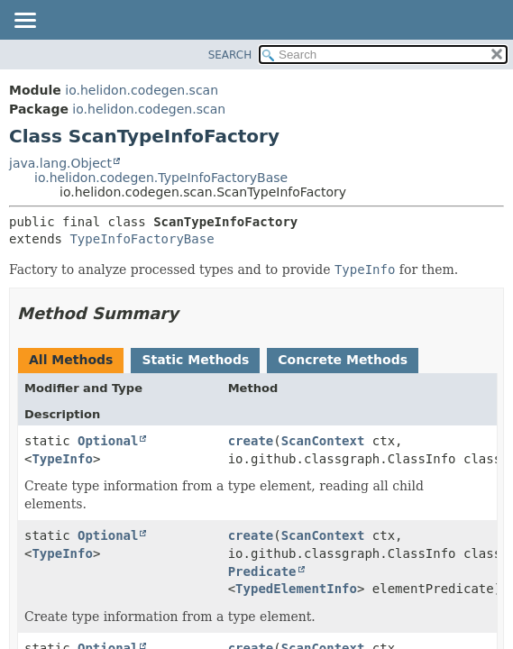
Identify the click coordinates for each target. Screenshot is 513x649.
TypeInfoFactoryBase (141, 239)
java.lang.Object (60, 163)
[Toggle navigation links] (24, 21)
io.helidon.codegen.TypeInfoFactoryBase (161, 177)
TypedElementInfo (296, 588)
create (251, 441)
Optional (108, 441)
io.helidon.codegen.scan (141, 90)
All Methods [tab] (71, 359)
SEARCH (230, 55)
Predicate (262, 571)
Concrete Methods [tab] (343, 359)
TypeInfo (62, 459)
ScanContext (323, 441)
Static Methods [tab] (195, 359)
